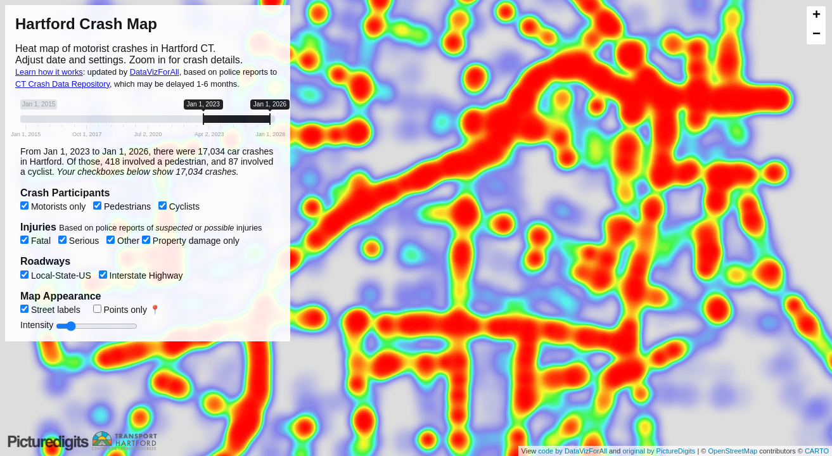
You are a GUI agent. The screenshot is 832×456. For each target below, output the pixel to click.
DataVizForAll (154, 72)
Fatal (36, 241)
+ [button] (816, 15)
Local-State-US (57, 275)
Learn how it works (49, 72)
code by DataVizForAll (572, 451)
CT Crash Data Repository (62, 84)
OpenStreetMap (732, 451)
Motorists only (54, 206)
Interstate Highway (141, 275)
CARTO (817, 451)
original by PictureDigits (658, 451)
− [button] (816, 34)
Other (124, 241)
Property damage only (191, 241)
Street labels (51, 310)
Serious (79, 241)
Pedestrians (123, 206)
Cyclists (179, 206)
